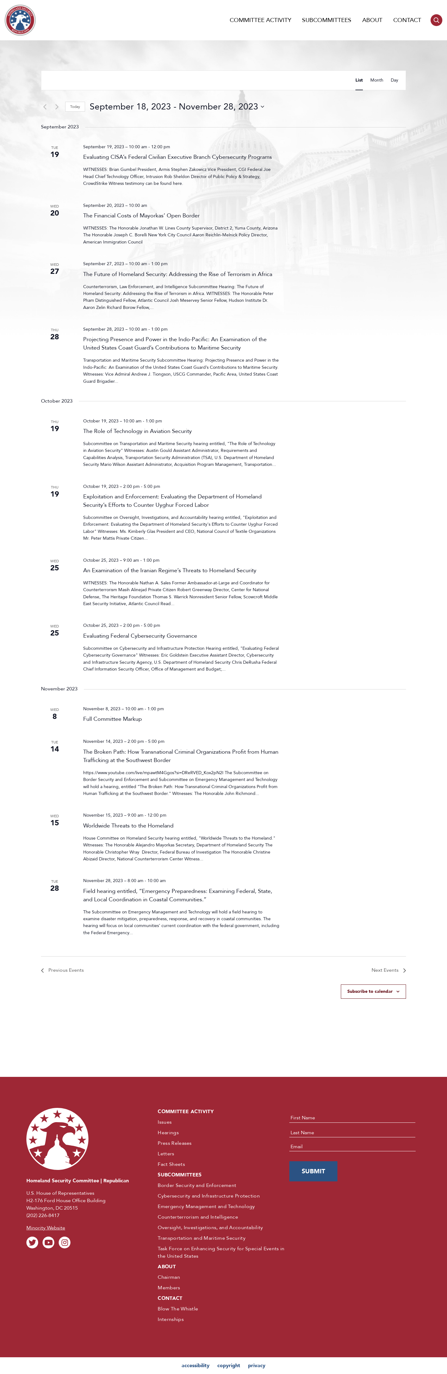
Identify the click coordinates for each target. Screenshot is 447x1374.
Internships (171, 1319)
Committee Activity (260, 20)
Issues (165, 1122)
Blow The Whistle (178, 1308)
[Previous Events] (44, 106)
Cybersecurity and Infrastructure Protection (209, 1196)
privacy (256, 1365)
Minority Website (45, 1228)
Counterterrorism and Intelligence (198, 1217)
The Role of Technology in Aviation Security (137, 431)
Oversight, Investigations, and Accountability (210, 1227)
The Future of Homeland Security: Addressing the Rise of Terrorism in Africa (177, 274)
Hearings (168, 1132)
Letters (166, 1153)
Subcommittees (326, 20)
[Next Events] (57, 106)
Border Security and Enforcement (197, 1185)
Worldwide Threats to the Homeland (128, 826)
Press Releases (175, 1143)
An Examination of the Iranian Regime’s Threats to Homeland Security (169, 570)
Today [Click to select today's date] (75, 106)
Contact (407, 20)
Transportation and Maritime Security (202, 1238)
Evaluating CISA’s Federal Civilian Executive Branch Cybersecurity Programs (177, 157)
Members (169, 1287)
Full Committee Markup (112, 719)
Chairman (169, 1277)
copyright (228, 1365)
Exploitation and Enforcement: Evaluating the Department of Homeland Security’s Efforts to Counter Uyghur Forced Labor (172, 501)
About (372, 20)
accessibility (196, 1365)
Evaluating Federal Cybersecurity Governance (140, 636)
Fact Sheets (171, 1164)
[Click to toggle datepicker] (177, 106)
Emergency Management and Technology (206, 1206)
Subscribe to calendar (370, 991)
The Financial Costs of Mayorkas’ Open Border (141, 216)
